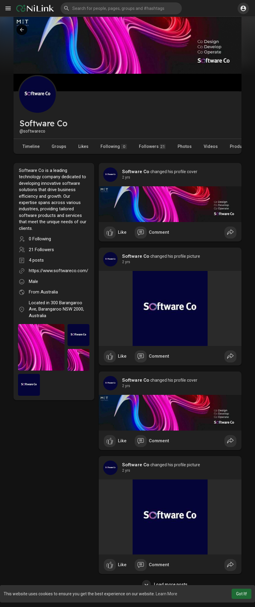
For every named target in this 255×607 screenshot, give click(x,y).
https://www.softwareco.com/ (58, 270)
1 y (124, 177)
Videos (211, 146)
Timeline (31, 146)
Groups (59, 146)
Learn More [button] (166, 593)
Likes (83, 146)
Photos (185, 146)
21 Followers (41, 249)
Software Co (135, 171)
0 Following (40, 239)
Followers (152, 146)
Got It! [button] (241, 593)
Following (113, 146)
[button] (121, 8)
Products (239, 146)
